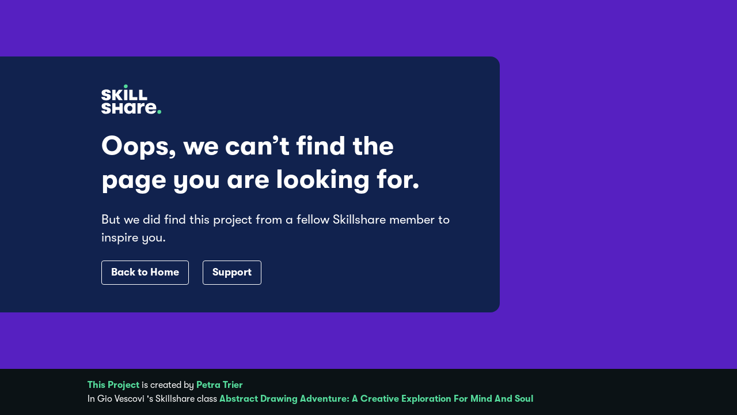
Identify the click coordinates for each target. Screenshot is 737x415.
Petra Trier (219, 385)
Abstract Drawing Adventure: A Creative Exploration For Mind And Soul (376, 399)
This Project (113, 385)
